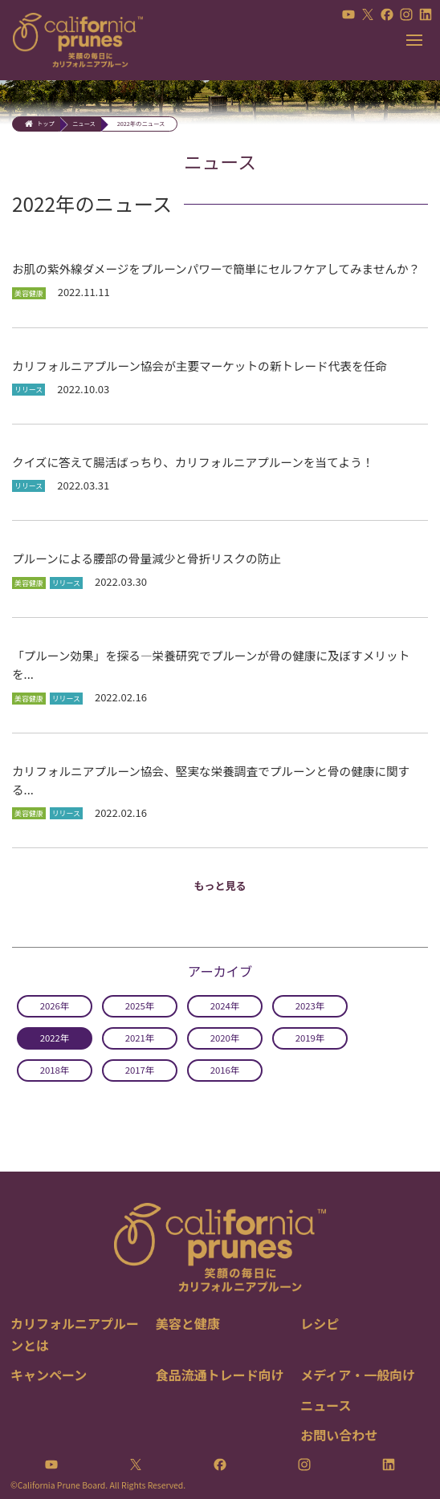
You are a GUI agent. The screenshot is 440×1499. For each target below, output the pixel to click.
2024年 (225, 1005)
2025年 (140, 1005)
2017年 (140, 1069)
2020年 (225, 1037)
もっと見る (220, 885)
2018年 (55, 1069)
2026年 (55, 1005)
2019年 (310, 1037)
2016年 (225, 1069)
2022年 (55, 1037)
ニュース (84, 124)
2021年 (140, 1037)
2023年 (310, 1005)
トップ (46, 124)
